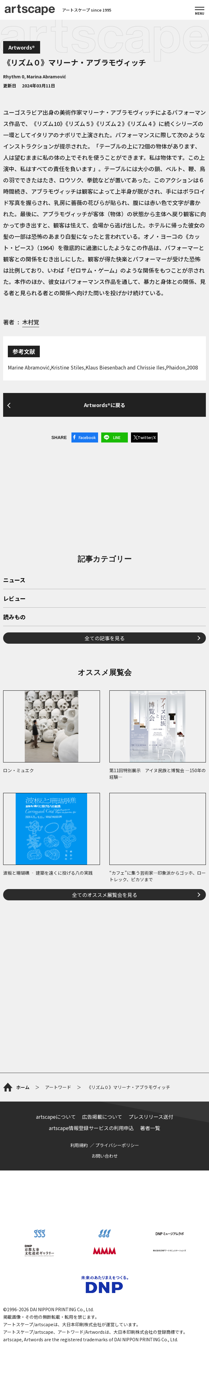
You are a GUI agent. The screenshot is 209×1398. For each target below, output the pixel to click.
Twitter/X (147, 437)
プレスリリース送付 (150, 1116)
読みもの (14, 617)
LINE (117, 437)
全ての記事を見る (105, 638)
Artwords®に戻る (104, 405)
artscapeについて (56, 1116)
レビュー (14, 598)
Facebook (87, 437)
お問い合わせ (104, 1156)
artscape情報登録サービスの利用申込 (91, 1128)
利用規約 (79, 1145)
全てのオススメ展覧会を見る (104, 894)
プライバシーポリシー (117, 1145)
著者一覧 (150, 1128)
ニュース (14, 580)
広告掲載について (102, 1116)
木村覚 (30, 322)
